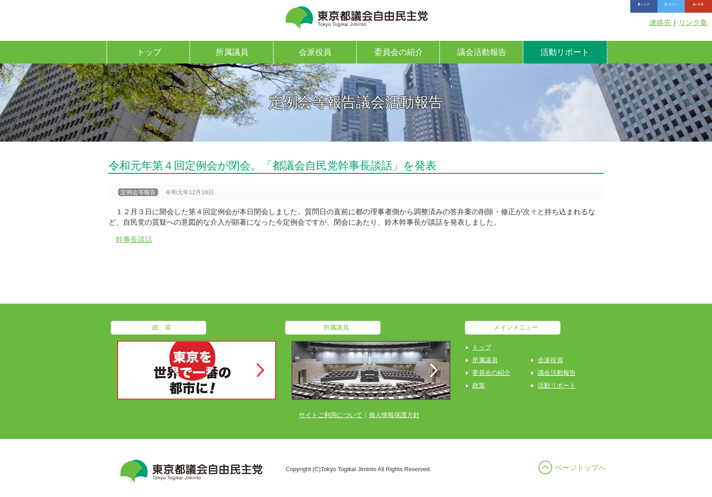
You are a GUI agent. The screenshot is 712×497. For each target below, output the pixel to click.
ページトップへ (580, 468)
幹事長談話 (134, 239)
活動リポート (564, 52)
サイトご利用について (330, 414)
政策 (478, 385)
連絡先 (660, 22)
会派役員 (315, 52)
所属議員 (232, 52)
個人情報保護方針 (394, 414)
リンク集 (692, 22)
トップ (149, 52)
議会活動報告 (481, 52)
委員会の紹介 (398, 52)
